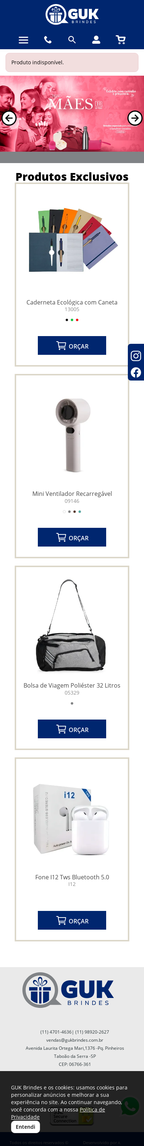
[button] (9, 118)
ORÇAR (72, 346)
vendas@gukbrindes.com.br (74, 1040)
